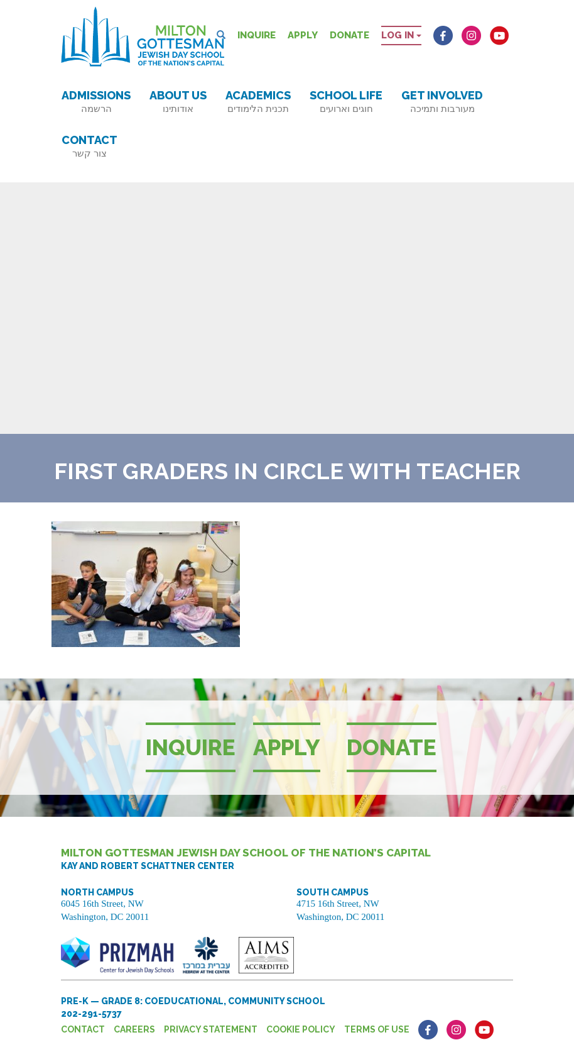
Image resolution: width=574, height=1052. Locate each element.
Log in (401, 35)
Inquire (256, 35)
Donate (349, 35)
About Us (178, 101)
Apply (303, 35)
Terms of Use (376, 1029)
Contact (89, 146)
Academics (258, 101)
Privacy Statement (210, 1029)
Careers (134, 1029)
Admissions (96, 101)
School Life (346, 101)
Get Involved (442, 101)
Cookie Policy (300, 1029)
